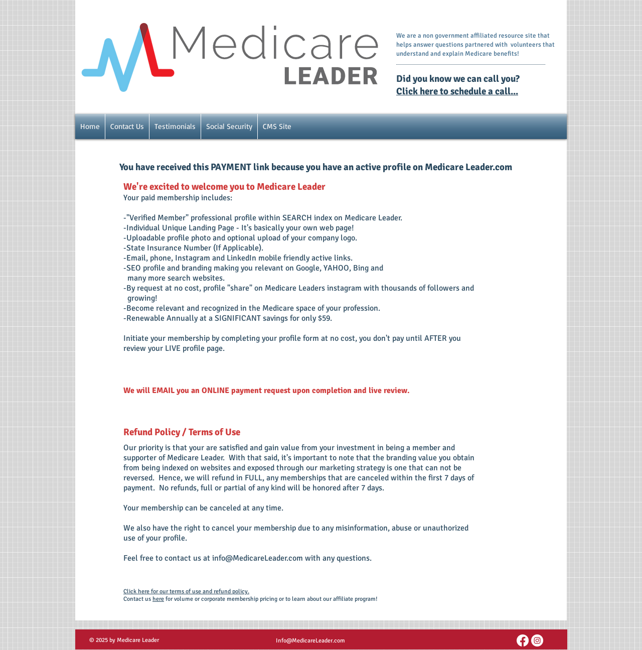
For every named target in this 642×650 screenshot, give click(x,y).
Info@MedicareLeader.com (310, 640)
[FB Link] (523, 640)
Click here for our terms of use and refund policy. (186, 591)
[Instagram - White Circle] (537, 640)
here (158, 599)
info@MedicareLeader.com (257, 558)
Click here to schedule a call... (457, 91)
